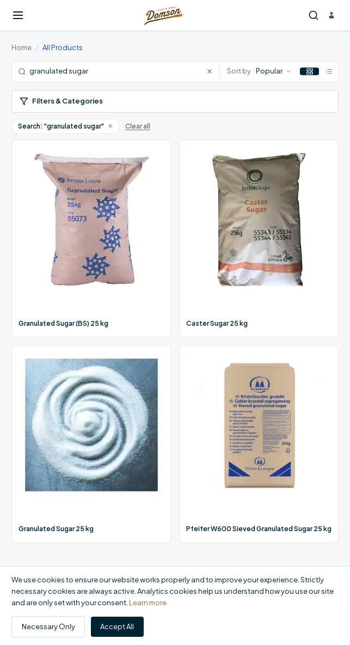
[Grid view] (309, 71)
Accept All (117, 626)
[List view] (328, 71)
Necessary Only (48, 626)
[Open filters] (175, 101)
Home (21, 47)
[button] (110, 126)
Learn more (148, 602)
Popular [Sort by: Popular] (274, 70)
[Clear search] (212, 72)
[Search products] (313, 15)
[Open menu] (17, 15)
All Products (62, 47)
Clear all (137, 126)
